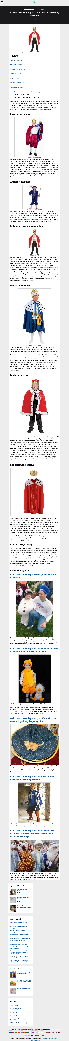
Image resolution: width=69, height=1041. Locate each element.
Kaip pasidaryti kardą (16, 87)
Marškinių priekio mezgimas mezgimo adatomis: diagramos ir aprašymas (19, 943)
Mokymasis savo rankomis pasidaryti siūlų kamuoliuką (24, 981)
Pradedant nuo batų (16, 74)
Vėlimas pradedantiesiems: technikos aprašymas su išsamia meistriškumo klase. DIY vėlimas (19, 952)
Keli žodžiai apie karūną (17, 83)
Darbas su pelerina (16, 78)
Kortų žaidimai (16, 1012)
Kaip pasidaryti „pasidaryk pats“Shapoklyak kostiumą (24, 906)
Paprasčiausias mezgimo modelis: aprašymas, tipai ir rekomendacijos (18, 923)
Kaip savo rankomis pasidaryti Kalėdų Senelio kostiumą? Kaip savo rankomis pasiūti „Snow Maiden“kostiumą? (32, 833)
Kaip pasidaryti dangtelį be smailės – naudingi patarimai (19, 927)
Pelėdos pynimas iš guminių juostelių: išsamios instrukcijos (19, 935)
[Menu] (2, 2)
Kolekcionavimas (17, 1015)
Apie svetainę (46, 1038)
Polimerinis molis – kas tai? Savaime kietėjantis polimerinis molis (19, 957)
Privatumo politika (34, 1040)
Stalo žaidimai (16, 1005)
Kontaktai (54, 1038)
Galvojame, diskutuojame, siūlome (20, 69)
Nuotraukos (15, 1022)
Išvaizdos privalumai (16, 60)
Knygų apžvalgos (17, 1008)
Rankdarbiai (23, 1019)
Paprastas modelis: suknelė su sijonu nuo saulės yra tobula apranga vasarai (20, 961)
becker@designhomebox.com (40, 92)
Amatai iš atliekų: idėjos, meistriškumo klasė (23, 972)
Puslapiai (25, 1022)
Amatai (13, 1019)
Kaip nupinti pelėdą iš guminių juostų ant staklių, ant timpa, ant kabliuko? (20, 939)
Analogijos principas (16, 65)
